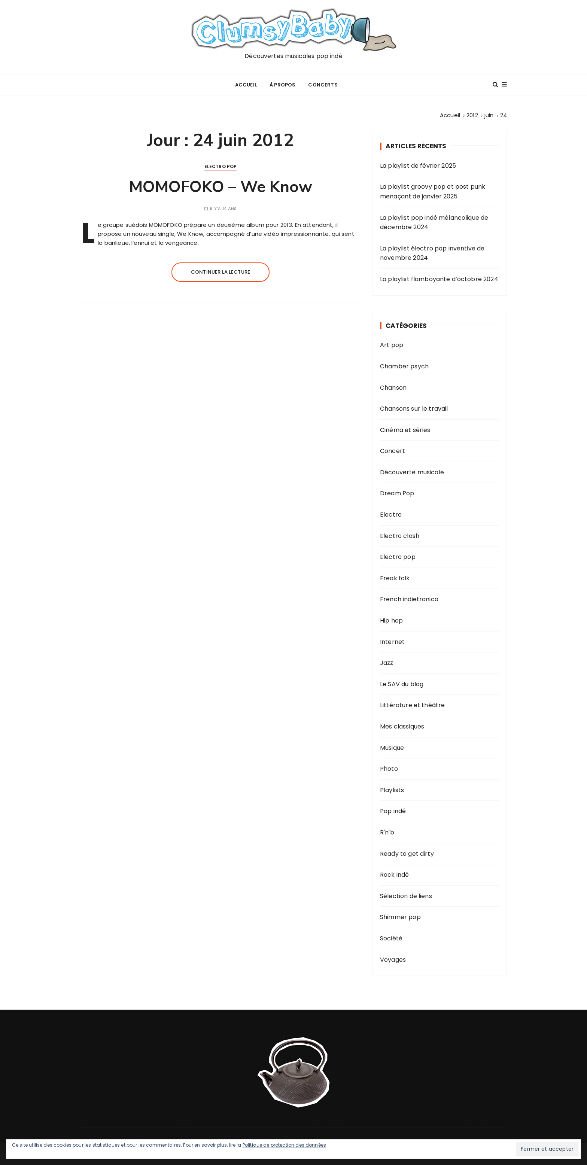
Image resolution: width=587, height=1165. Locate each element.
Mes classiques (402, 726)
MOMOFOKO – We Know (220, 187)
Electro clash (399, 536)
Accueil (246, 84)
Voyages (393, 959)
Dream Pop (397, 493)
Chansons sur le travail (414, 408)
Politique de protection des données (284, 1145)
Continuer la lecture (220, 272)
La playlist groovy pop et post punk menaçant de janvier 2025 (432, 191)
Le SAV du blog (401, 684)
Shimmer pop (400, 917)
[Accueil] (450, 115)
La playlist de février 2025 (418, 165)
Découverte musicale (412, 472)
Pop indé (393, 811)
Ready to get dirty (407, 853)
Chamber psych (404, 366)
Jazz (386, 662)
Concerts (322, 84)
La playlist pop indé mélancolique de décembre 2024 (434, 222)
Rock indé (394, 874)
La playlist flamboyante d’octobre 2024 (439, 279)
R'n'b (387, 832)
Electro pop (220, 166)
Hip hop (391, 620)
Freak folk (395, 578)
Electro (391, 514)
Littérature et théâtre (412, 705)
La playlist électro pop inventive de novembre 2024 (432, 253)
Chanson (393, 387)
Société (391, 938)
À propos (282, 84)
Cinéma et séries (405, 430)
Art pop (391, 345)
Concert (392, 451)
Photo (389, 768)
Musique (392, 747)
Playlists (392, 790)
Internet (392, 642)
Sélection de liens (406, 896)
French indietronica (409, 599)
